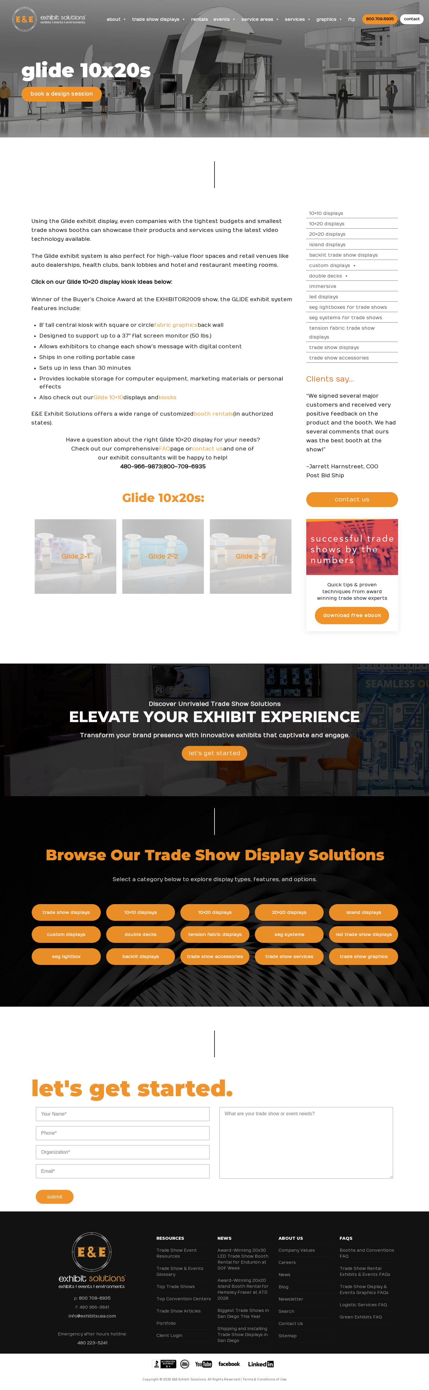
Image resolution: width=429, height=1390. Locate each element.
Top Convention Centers (183, 1298)
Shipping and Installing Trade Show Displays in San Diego (242, 1334)
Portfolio (166, 1323)
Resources (170, 1238)
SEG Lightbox (71, 956)
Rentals (199, 19)
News (224, 1238)
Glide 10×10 (108, 403)
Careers (287, 1262)
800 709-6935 (95, 1298)
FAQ (164, 454)
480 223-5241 (92, 1343)
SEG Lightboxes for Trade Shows (354, 307)
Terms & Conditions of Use (265, 1379)
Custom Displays (339, 265)
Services (298, 19)
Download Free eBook (358, 615)
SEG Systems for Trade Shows (351, 317)
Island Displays (333, 244)
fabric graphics (176, 331)
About (117, 19)
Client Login (169, 1335)
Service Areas (260, 19)
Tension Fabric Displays (220, 934)
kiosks (167, 403)
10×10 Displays (332, 213)
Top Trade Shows (175, 1286)
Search (286, 1311)
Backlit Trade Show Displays (349, 255)
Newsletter (291, 1299)
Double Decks (335, 276)
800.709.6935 (380, 19)
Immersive (328, 286)
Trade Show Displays (159, 19)
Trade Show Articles (178, 1311)
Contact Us (291, 1323)
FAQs (346, 1238)
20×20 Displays (333, 234)
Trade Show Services (295, 956)
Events (224, 19)
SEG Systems (295, 934)
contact (412, 19)
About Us (291, 1238)
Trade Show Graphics (369, 956)
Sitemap (288, 1335)
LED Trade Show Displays (369, 934)
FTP (351, 19)
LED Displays (329, 297)
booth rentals (213, 419)
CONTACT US (354, 499)
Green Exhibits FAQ (361, 1317)
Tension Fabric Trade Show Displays (348, 333)
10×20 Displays (332, 224)
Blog (283, 1287)
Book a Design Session (61, 94)
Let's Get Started (214, 759)
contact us (207, 454)
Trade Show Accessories (345, 358)
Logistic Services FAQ (363, 1304)
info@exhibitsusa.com (92, 1316)
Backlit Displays (146, 956)
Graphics (329, 19)
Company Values (297, 1250)
